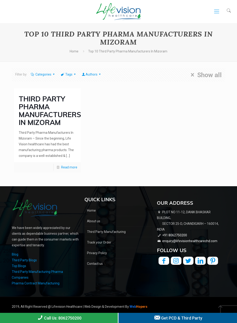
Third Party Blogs (24, 260)
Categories (43, 74)
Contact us (95, 263)
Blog (15, 254)
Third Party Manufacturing (106, 232)
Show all (204, 75)
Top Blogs (19, 266)
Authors (91, 74)
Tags (68, 74)
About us (93, 221)
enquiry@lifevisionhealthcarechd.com (189, 241)
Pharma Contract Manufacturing (35, 283)
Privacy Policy (97, 253)
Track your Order (99, 242)
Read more (69, 167)
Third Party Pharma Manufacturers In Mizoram (50, 110)
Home (74, 51)
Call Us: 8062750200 (59, 317)
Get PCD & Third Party (177, 317)
